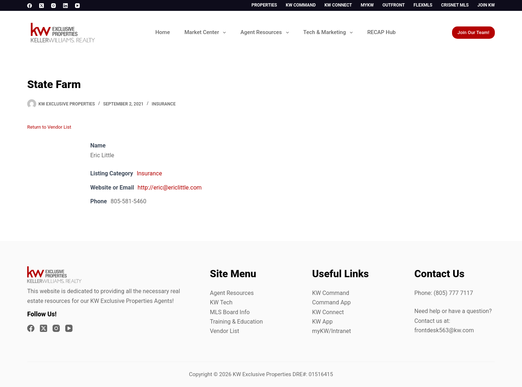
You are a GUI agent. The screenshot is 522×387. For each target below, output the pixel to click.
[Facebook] (29, 5)
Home (162, 32)
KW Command (301, 5)
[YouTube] (77, 5)
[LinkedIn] (65, 5)
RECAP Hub (381, 32)
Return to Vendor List (49, 127)
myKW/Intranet (331, 331)
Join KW (486, 5)
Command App (331, 302)
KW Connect (338, 5)
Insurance (164, 104)
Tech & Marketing (329, 32)
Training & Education (236, 321)
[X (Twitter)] (41, 5)
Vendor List (224, 331)
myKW (367, 5)
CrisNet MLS (455, 5)
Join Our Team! (473, 32)
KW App (322, 321)
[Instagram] (53, 5)
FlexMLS (423, 5)
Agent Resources (265, 32)
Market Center (207, 32)
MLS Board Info (230, 312)
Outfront (393, 5)
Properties (264, 5)
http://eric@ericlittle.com (170, 187)
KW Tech (221, 302)
